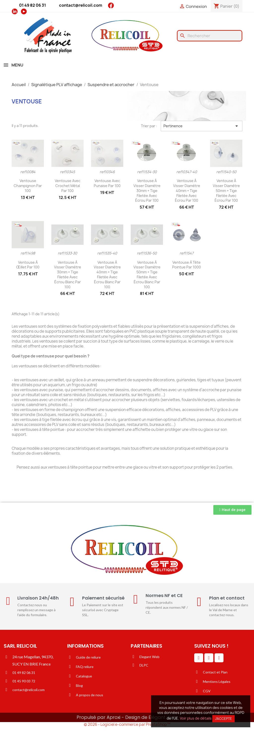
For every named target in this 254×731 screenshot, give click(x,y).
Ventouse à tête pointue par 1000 (186, 265)
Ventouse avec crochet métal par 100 (67, 185)
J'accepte (223, 718)
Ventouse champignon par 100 (28, 185)
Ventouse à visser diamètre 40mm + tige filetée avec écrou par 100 (186, 190)
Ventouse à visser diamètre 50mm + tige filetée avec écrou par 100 (226, 190)
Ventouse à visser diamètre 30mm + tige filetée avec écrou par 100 (146, 190)
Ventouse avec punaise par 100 (107, 183)
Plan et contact (227, 598)
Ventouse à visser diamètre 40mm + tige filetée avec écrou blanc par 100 (107, 274)
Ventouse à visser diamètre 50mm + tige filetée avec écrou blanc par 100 (146, 274)
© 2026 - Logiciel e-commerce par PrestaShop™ (127, 724)
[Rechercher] (210, 36)
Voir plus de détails (196, 718)
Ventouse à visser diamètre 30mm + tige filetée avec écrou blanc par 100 (67, 274)
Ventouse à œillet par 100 (27, 265)
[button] (232, 510)
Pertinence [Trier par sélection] (201, 126)
